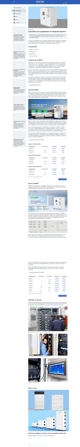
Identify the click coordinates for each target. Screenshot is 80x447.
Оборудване (17, 10)
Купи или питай (62, 179)
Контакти (17, 22)
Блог (16, 16)
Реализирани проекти (48, 441)
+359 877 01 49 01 (38, 442)
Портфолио (17, 13)
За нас (16, 19)
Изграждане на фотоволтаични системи (22, 441)
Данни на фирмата (59, 441)
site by (76, 445)
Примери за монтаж (32, 55)
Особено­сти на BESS (33, 49)
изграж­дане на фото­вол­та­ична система (54, 306)
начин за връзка (40, 419)
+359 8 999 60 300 (38, 441)
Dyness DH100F (31, 51)
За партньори (58, 442)
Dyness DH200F (31, 53)
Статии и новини (48, 442)
